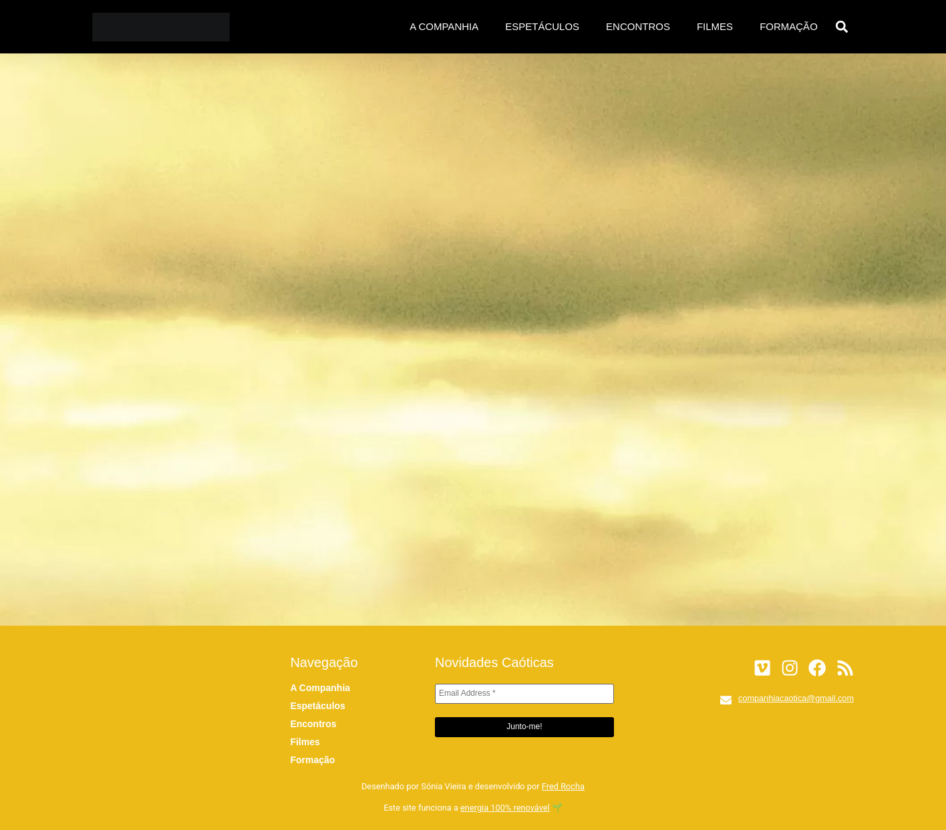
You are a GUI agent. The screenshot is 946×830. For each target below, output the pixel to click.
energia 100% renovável (505, 808)
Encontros (638, 26)
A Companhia (444, 26)
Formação (789, 26)
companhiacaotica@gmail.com (796, 698)
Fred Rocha (563, 786)
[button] (842, 27)
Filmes (715, 26)
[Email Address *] (524, 694)
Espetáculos (542, 26)
